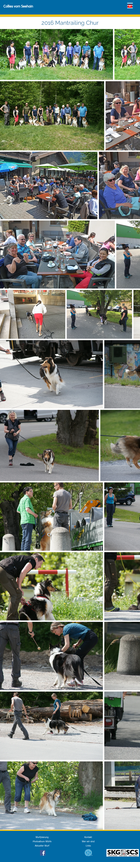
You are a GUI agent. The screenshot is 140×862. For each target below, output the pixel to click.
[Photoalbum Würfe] (42, 842)
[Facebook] (43, 853)
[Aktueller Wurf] (42, 846)
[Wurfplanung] (42, 837)
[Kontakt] (88, 837)
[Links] (88, 846)
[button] (130, 5)
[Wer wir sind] (88, 842)
